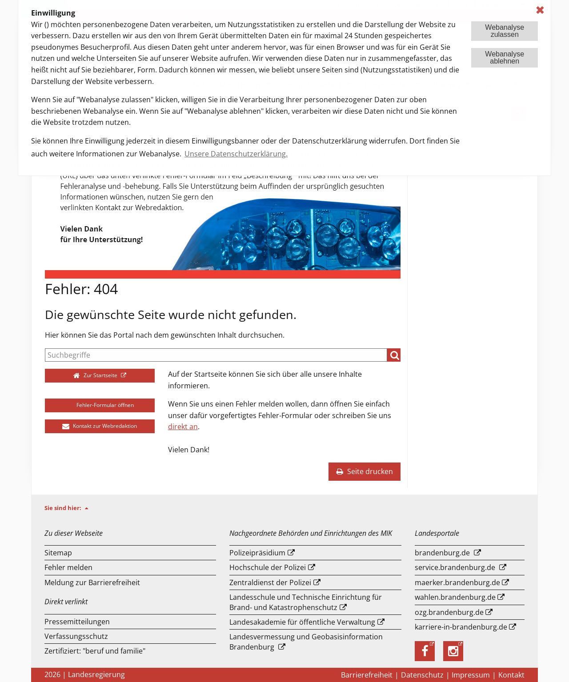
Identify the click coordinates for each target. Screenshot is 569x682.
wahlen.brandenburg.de (455, 597)
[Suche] (216, 355)
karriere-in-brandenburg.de (461, 627)
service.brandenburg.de (455, 567)
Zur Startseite (96, 375)
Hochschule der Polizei (267, 567)
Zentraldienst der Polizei (270, 582)
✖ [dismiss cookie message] (540, 10)
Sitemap (58, 553)
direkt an (183, 426)
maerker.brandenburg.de (457, 582)
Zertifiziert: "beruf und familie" (94, 651)
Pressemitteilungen (77, 621)
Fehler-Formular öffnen (100, 405)
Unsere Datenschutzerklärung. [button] (236, 154)
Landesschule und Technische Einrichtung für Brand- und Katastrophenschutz (305, 602)
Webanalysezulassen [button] (504, 31)
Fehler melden (68, 567)
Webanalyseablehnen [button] (504, 57)
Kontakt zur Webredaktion (99, 426)
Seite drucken (364, 471)
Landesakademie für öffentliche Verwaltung (302, 622)
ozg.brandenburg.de (449, 612)
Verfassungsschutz (76, 636)
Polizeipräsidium (257, 553)
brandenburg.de (442, 553)
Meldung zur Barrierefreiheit (92, 582)
